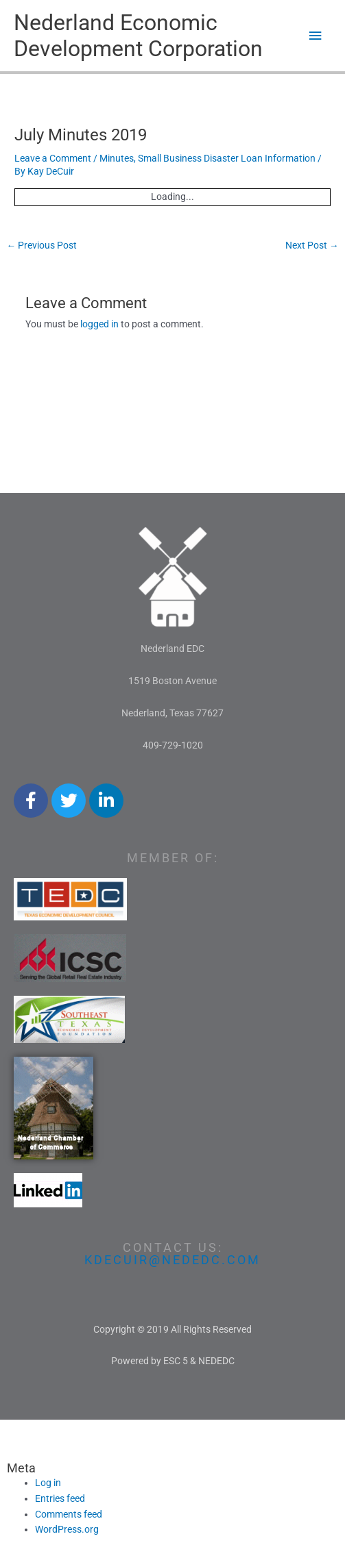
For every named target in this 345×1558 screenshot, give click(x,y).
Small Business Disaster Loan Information (227, 158)
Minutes (116, 158)
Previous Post (41, 245)
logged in (99, 323)
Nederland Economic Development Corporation (138, 36)
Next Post (312, 245)
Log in (48, 1482)
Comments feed (68, 1514)
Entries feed (60, 1498)
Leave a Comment (52, 158)
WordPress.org (67, 1529)
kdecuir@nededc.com (172, 1260)
